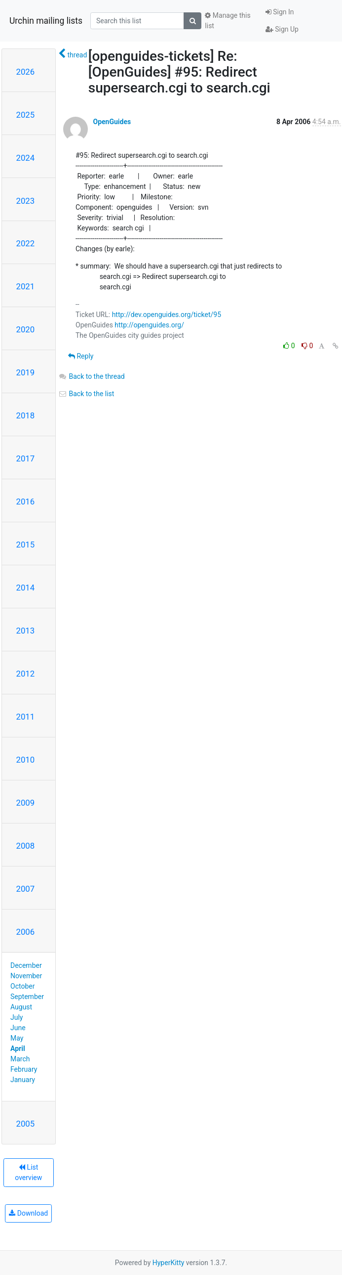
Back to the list (86, 394)
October (22, 986)
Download (28, 1213)
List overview (28, 1172)
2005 (25, 1124)
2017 (25, 458)
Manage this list (227, 20)
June (18, 1028)
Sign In (280, 12)
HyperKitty (168, 1263)
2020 (25, 329)
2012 (25, 674)
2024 (25, 158)
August (21, 1007)
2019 (25, 372)
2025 (25, 115)
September (27, 997)
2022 (25, 243)
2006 (25, 932)
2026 (25, 72)
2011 (25, 717)
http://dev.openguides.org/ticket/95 (166, 315)
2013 (25, 631)
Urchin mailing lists (45, 21)
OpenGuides (112, 122)
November (26, 976)
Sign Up (282, 29)
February (23, 1069)
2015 (25, 544)
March (20, 1059)
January (22, 1080)
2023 (25, 201)
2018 (25, 415)
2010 (25, 760)
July (16, 1017)
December (26, 965)
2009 (25, 803)
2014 (25, 587)
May (16, 1038)
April (17, 1048)
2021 (25, 286)
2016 (25, 501)
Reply (80, 356)
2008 (25, 846)
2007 (25, 889)
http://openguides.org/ (149, 325)
